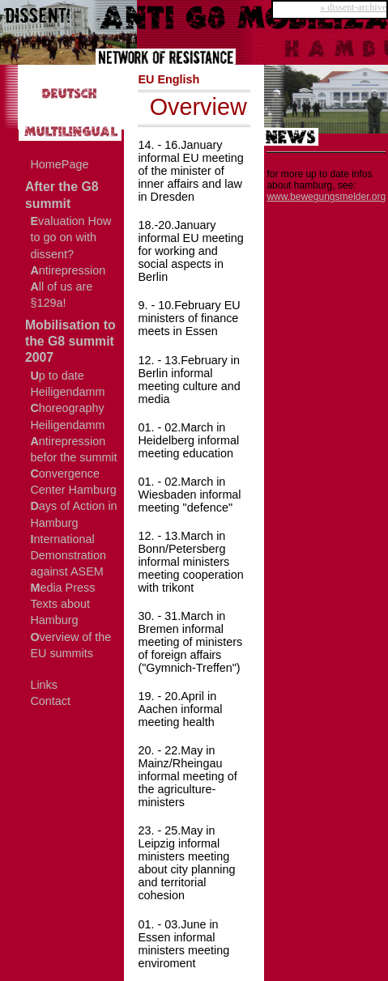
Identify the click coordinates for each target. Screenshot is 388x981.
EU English (168, 79)
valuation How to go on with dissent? (70, 237)
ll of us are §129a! (61, 294)
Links (44, 684)
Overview (198, 107)
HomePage (59, 164)
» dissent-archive (353, 7)
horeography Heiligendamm (67, 416)
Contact (50, 700)
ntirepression (67, 270)
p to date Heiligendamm (67, 383)
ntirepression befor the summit (73, 449)
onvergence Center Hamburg (73, 481)
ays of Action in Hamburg (73, 514)
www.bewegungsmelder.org (326, 196)
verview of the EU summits (70, 645)
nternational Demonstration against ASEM (68, 555)
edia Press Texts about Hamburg (62, 603)
